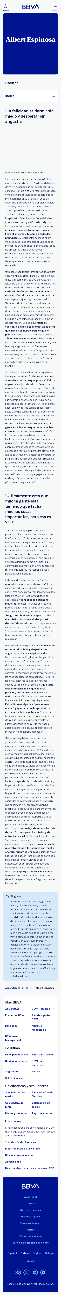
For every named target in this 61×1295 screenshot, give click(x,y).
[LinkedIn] (35, 1272)
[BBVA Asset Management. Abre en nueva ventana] (17, 1038)
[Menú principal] (55, 7)
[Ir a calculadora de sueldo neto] (44, 1105)
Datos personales (30, 1210)
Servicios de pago (30, 1223)
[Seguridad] (11, 1072)
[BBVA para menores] (16, 1055)
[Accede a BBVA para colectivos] (44, 1063)
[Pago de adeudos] (42, 1113)
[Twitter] (26, 1272)
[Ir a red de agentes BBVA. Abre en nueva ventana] (44, 1017)
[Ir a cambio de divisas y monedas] (16, 1113)
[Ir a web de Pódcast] (37, 1072)
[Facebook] (18, 1272)
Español (12, 1253)
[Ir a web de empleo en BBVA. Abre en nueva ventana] (15, 1015)
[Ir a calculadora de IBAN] (17, 1105)
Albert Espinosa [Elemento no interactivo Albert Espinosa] (45, 988)
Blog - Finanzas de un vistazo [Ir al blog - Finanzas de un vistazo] (22, 1148)
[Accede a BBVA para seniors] (16, 1061)
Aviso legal (30, 1197)
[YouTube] (43, 1272)
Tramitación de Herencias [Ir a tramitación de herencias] (20, 1142)
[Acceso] (6, 7)
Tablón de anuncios (30, 1236)
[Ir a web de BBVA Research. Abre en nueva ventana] (41, 1009)
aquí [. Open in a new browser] (40, 172)
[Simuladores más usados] (17, 1094)
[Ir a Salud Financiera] (15, 1078)
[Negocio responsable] (44, 1028)
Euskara (30, 1261)
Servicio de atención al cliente (30, 1242)
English (37, 1253)
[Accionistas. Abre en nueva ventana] (12, 1009)
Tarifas (31, 1229)
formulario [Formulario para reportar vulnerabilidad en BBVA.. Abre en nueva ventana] (18, 1135)
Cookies (30, 1203)
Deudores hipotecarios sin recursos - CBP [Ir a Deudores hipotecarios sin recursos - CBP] (29, 1168)
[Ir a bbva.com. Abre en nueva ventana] (11, 1026)
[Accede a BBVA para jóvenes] (43, 1055)
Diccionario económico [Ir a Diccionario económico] (19, 1155)
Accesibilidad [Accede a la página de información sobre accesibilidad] (13, 1161)
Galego (49, 1253)
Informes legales (30, 1216)
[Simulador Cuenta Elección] (44, 1094)
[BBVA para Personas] (30, 6)
